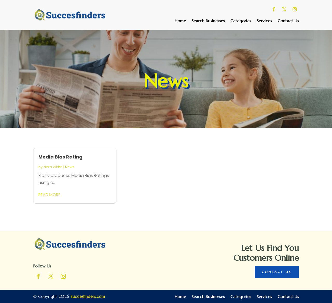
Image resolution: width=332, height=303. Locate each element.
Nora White (53, 166)
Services (264, 21)
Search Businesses (208, 21)
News (69, 166)
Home (180, 21)
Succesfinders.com (88, 296)
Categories (240, 21)
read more (49, 195)
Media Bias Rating (60, 157)
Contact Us (288, 21)
